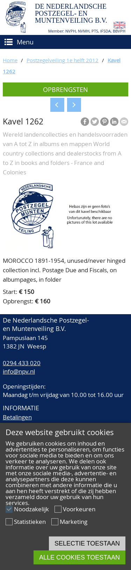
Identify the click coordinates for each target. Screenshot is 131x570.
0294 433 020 (22, 363)
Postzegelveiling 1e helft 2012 (63, 60)
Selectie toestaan (87, 543)
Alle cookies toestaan (79, 557)
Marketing (73, 522)
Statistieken (30, 522)
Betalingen (17, 417)
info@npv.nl (19, 371)
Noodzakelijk (31, 509)
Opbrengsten (65, 89)
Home (10, 60)
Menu (25, 42)
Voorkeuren (79, 509)
